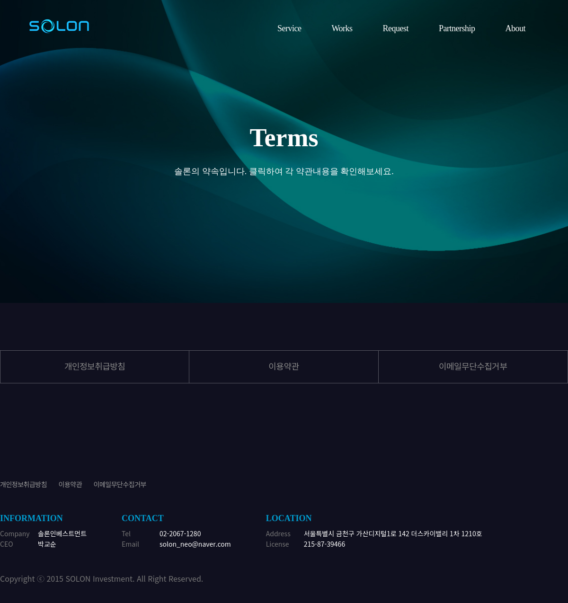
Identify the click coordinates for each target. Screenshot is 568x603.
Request (396, 28)
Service (289, 28)
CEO (6, 544)
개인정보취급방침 (94, 366)
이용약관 (70, 484)
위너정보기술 (59, 26)
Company (15, 533)
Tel (126, 533)
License (277, 544)
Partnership (457, 28)
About (516, 28)
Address (278, 533)
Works (341, 28)
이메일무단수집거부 (473, 366)
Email (130, 544)
